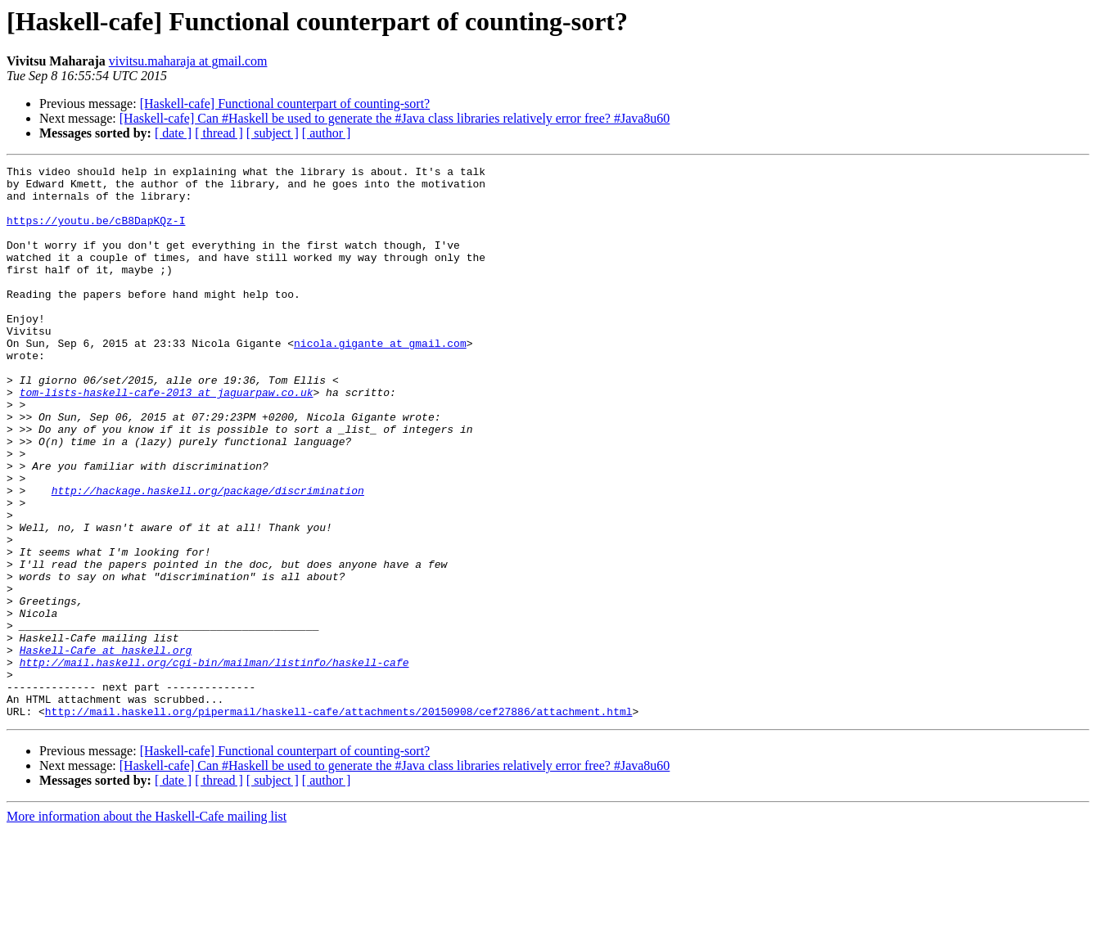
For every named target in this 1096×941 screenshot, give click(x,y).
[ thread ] (219, 133)
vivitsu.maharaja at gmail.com (188, 61)
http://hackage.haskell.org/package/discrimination (208, 556)
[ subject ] (272, 133)
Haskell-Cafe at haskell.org (106, 748)
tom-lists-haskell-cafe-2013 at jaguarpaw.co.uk (166, 438)
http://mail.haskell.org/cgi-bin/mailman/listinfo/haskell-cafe (214, 762)
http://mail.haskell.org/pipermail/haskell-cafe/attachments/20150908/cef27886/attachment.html (339, 821)
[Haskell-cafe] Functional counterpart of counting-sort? (285, 103)
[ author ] (326, 133)
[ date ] (173, 133)
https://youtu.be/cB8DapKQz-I (96, 232)
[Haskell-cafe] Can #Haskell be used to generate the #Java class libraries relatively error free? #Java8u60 (395, 118)
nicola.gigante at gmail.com (380, 379)
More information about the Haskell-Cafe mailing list (146, 927)
